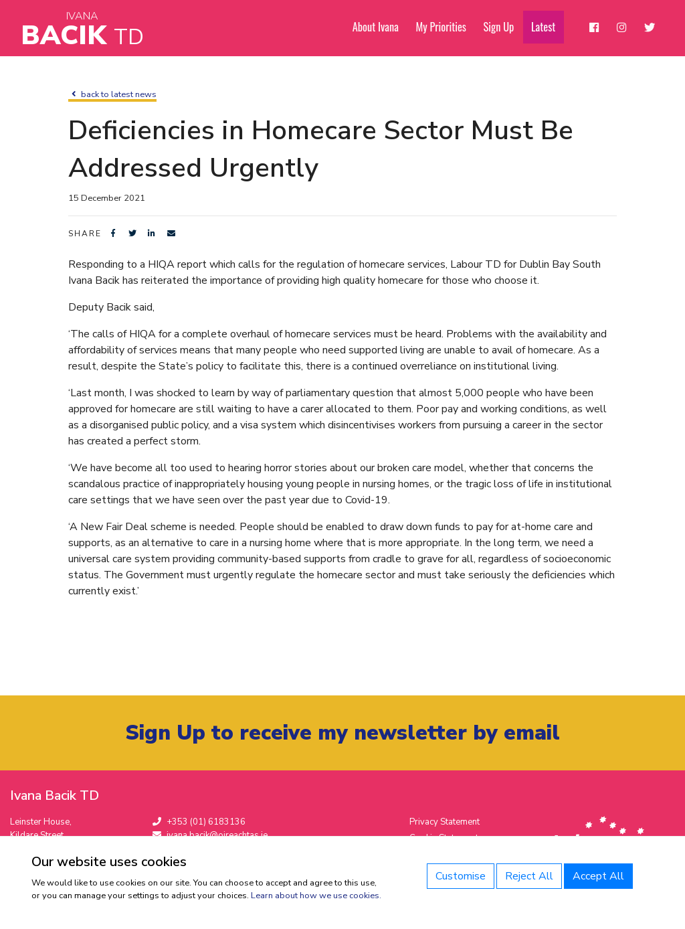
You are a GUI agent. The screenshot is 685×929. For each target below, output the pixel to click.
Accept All (598, 876)
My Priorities (448, 27)
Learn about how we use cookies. (316, 896)
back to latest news (112, 94)
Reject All (529, 876)
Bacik (82, 30)
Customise (460, 876)
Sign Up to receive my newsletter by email (342, 733)
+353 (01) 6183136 (199, 823)
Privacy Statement (444, 823)
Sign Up (505, 27)
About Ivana (384, 27)
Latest (548, 27)
